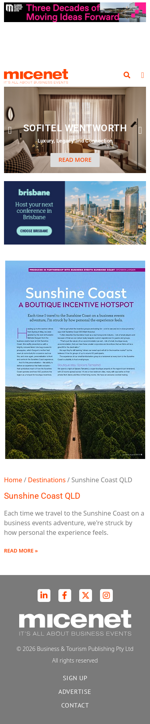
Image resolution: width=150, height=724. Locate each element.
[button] (127, 75)
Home (13, 479)
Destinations (47, 479)
